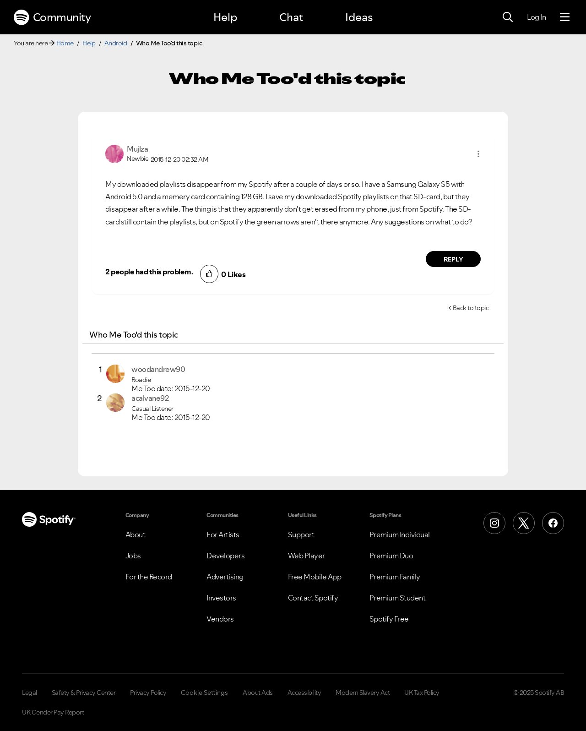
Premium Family (394, 577)
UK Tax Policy (422, 692)
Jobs (133, 556)
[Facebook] (553, 523)
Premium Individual (399, 534)
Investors (221, 598)
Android (115, 43)
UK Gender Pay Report (53, 712)
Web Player (306, 556)
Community (52, 17)
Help (225, 17)
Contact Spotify (313, 598)
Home (65, 43)
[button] (478, 154)
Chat (291, 17)
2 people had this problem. (149, 272)
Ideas (359, 17)
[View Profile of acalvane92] (149, 398)
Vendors (220, 619)
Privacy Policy (148, 692)
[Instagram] (494, 523)
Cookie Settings (204, 692)
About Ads (258, 692)
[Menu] (564, 17)
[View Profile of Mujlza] (137, 149)
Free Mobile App (315, 577)
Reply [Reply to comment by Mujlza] (453, 259)
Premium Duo (391, 556)
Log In (536, 17)
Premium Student (397, 598)
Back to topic (471, 307)
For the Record (148, 577)
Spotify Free (389, 619)
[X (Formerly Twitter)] (524, 523)
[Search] (507, 17)
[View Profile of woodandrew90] (158, 369)
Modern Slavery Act (363, 692)
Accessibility (304, 692)
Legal (29, 692)
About (135, 534)
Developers (225, 556)
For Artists (222, 534)
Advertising (225, 577)
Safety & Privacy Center (84, 692)
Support (301, 534)
